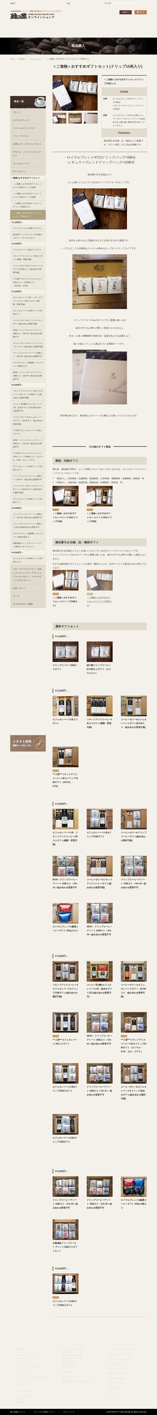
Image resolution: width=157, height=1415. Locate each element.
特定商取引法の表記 (117, 1373)
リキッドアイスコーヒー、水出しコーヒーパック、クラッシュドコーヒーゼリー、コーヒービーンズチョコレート (27, 574)
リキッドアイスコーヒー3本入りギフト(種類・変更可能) (28, 257)
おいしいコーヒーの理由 (72, 1349)
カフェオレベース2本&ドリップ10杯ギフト (27, 500)
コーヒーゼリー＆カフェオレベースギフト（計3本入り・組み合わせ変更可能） (28, 420)
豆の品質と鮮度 (68, 1364)
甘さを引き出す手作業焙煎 (72, 1355)
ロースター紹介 (68, 1367)
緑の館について (68, 1372)
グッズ (16, 596)
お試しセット (19, 588)
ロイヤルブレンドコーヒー (25, 1355)
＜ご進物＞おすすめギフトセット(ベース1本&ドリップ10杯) (27, 185)
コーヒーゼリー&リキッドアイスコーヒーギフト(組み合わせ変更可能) (28, 345)
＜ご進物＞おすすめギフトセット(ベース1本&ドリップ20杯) (27, 195)
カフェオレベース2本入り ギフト (27, 250)
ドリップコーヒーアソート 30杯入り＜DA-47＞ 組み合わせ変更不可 (27, 478)
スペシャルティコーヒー (24, 128)
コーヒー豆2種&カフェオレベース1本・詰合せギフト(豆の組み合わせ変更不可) (27, 407)
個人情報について (18, 1412)
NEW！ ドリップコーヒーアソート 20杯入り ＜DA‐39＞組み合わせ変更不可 (28, 375)
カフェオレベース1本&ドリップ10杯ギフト (27, 312)
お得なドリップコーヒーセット (27, 144)
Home (12, 59)
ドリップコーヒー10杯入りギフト (27, 228)
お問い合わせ (114, 1387)
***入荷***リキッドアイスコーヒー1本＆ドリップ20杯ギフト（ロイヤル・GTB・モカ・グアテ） (28, 456)
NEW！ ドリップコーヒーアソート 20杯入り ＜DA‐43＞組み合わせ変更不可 (28, 443)
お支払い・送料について (119, 1378)
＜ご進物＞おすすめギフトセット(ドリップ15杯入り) (27, 215)
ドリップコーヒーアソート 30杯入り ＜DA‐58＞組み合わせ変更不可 (27, 516)
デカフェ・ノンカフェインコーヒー (27, 154)
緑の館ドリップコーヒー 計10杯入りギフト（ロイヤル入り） (27, 236)
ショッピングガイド (117, 1368)
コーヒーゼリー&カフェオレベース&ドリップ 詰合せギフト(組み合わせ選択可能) (28, 489)
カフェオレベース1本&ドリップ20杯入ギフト (27, 468)
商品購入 (22, 59)
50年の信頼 (66, 1352)
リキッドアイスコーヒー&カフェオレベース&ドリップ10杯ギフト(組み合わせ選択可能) (28, 394)
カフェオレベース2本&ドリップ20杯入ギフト (27, 560)
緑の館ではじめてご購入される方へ (77, 1381)
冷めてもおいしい (68, 1361)
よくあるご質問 (115, 1364)
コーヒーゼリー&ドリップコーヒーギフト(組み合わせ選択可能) (28, 322)
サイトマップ (69, 1412)
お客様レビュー (68, 1376)
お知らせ (112, 1392)
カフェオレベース (21, 163)
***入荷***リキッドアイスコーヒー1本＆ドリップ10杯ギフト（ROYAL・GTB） (27, 282)
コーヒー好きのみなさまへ (120, 1359)
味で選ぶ (19, 1399)
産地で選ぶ (20, 1402)
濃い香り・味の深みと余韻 (72, 1358)
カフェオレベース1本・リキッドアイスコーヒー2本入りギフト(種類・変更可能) (28, 300)
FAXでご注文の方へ (117, 1383)
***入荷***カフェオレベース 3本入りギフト (27, 432)
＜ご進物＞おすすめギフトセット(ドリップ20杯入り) (27, 205)
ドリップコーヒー (21, 136)
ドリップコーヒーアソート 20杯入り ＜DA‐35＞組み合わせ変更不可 (27, 354)
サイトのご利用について (44, 1412)
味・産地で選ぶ (22, 1396)
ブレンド (17, 112)
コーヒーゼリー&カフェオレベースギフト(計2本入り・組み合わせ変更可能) (28, 269)
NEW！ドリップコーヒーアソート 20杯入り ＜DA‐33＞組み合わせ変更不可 (27, 333)
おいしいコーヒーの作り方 (120, 1354)
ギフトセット (36, 59)
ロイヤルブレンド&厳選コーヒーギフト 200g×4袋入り (28, 535)
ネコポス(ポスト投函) (23, 604)
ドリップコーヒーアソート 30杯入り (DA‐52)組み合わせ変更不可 (27, 525)
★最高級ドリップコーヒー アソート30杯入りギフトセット (27, 545)
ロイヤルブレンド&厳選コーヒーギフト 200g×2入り (28, 364)
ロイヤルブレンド (21, 120)
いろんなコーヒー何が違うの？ (122, 1349)
